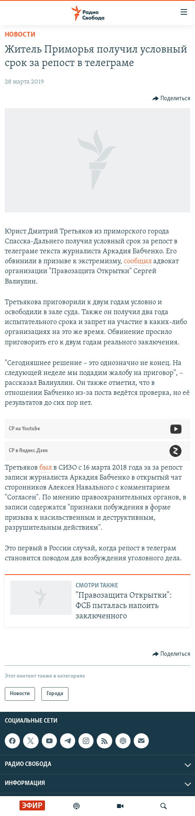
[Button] (171, 98)
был (45, 468)
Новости (20, 35)
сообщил (138, 261)
